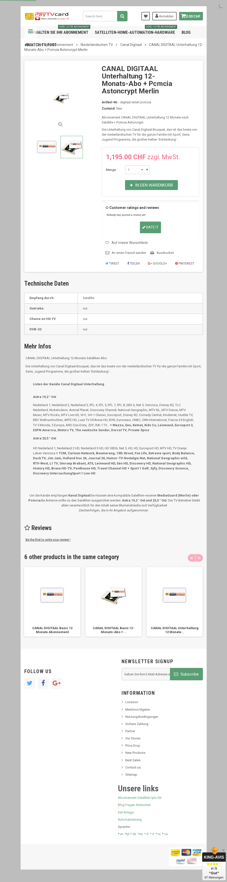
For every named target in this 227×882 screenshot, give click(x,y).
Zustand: (109, 108)
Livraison (131, 702)
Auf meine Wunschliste (130, 243)
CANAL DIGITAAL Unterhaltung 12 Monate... (174, 630)
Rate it (150, 227)
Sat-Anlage (126, 812)
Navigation (30, 32)
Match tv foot (42, 44)
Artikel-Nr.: (110, 102)
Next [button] (199, 558)
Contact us (133, 767)
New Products (135, 753)
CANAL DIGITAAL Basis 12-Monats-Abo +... (113, 630)
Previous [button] (191, 558)
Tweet (112, 263)
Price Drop (132, 745)
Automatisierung (130, 819)
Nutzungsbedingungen (141, 717)
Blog (186, 32)
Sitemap (131, 774)
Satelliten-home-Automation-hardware (136, 30)
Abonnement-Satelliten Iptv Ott (140, 798)
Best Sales (132, 760)
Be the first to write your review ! (48, 539)
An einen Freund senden (129, 253)
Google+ (157, 263)
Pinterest (184, 263)
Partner (130, 731)
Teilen (133, 263)
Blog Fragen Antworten (134, 805)
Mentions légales (137, 709)
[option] (52, 602)
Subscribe (186, 674)
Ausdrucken (165, 253)
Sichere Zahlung (136, 724)
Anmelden (163, 16)
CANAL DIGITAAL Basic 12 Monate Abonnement (52, 630)
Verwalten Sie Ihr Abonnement (59, 30)
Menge (111, 170)
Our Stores (132, 738)
